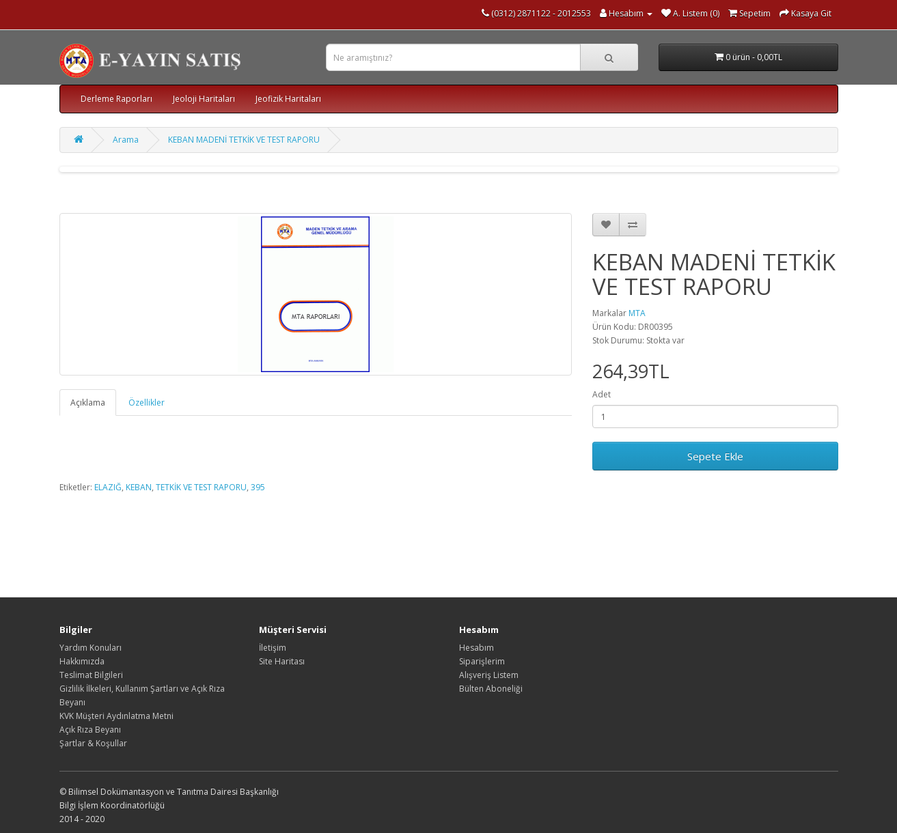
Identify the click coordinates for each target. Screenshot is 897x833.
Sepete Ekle (715, 456)
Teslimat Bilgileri (91, 675)
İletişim (272, 647)
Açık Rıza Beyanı (90, 729)
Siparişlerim (482, 661)
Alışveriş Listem (489, 675)
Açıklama (87, 402)
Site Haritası (282, 661)
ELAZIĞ (108, 487)
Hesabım (476, 647)
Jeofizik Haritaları (288, 98)
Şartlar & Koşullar (93, 743)
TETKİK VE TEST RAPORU (201, 487)
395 (258, 487)
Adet (601, 394)
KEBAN (139, 487)
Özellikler (146, 402)
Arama (126, 139)
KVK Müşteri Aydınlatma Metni (116, 716)
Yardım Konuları (90, 647)
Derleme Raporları (116, 98)
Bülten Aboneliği (491, 688)
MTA (637, 313)
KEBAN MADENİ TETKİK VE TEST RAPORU (244, 139)
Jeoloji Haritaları (204, 98)
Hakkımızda (82, 661)
